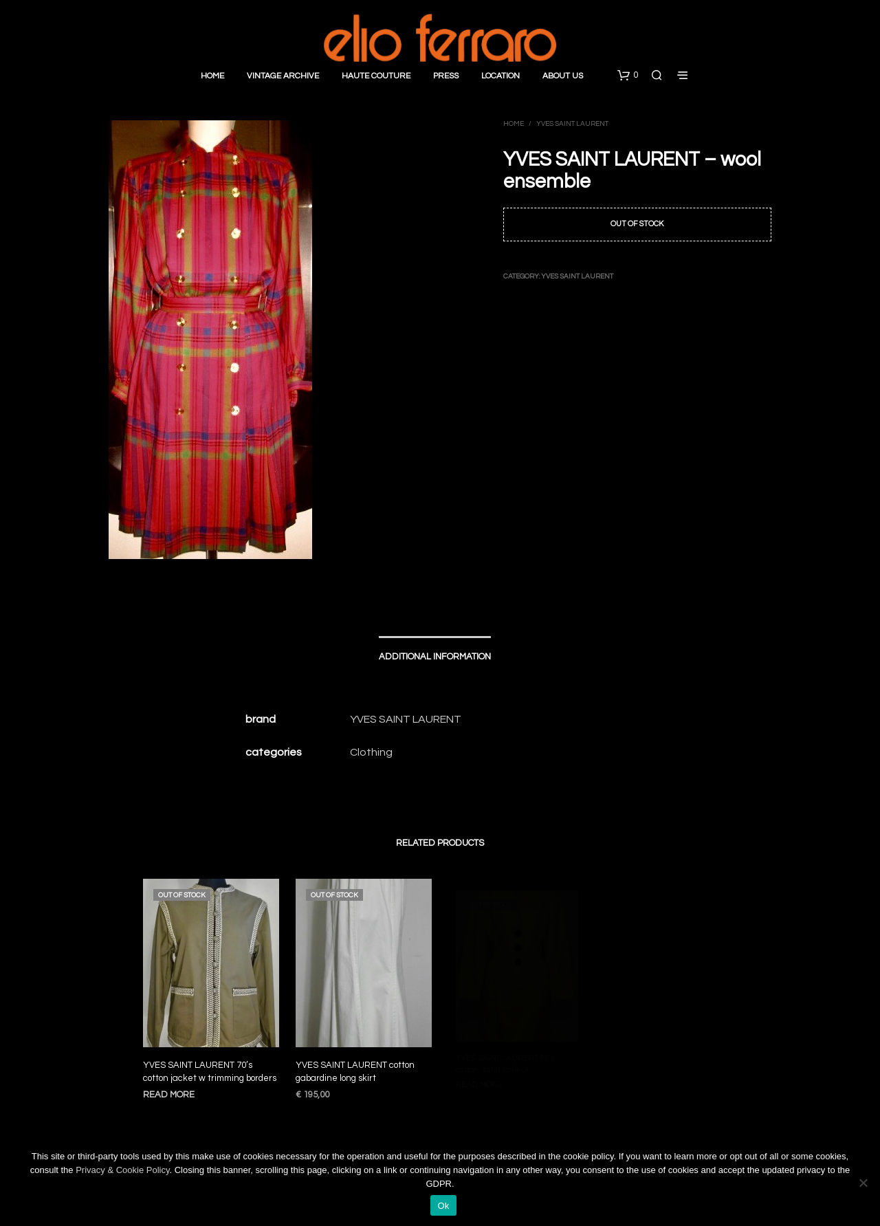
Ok (443, 1206)
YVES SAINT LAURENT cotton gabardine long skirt (356, 1067)
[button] (627, 76)
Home (212, 76)
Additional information (435, 656)
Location (500, 76)
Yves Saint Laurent (572, 123)
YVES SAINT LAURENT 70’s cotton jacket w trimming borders (209, 1072)
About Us (562, 76)
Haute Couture (376, 76)
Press (446, 76)
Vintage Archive (283, 76)
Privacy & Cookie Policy (122, 1170)
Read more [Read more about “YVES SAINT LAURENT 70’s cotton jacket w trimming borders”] (169, 1094)
